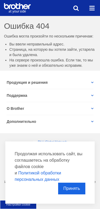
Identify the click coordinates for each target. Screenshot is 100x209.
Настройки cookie (18, 204)
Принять (71, 188)
